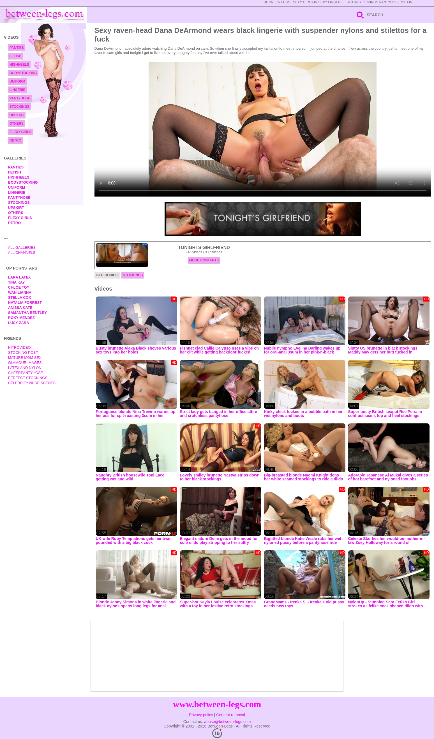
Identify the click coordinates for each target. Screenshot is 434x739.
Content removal (230, 715)
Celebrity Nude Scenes (32, 383)
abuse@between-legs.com (227, 721)
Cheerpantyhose (25, 373)
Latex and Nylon (24, 368)
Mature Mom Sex (24, 357)
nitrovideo (19, 347)
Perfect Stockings (27, 378)
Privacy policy (201, 715)
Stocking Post (23, 352)
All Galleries (22, 247)
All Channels (21, 252)
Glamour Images (25, 363)
